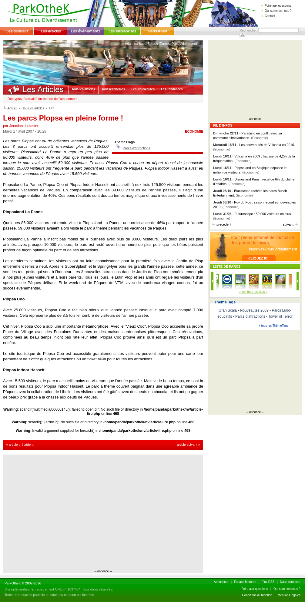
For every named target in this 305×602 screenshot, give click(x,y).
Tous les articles (83, 89)
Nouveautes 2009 (254, 310)
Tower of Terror (280, 316)
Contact (268, 16)
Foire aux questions (276, 5)
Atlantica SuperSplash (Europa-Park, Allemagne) (161, 43)
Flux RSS (268, 582)
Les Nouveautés (143, 89)
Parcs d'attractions (136, 148)
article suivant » (188, 444)
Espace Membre (245, 582)
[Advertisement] (57, 513)
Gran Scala (228, 310)
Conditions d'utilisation (257, 595)
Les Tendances (172, 89)
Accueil (12, 108)
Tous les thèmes (113, 89)
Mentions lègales (289, 595)
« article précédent (20, 444)
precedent (221, 224)
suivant (290, 224)
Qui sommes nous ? (276, 10)
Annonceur (221, 582)
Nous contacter (290, 582)
